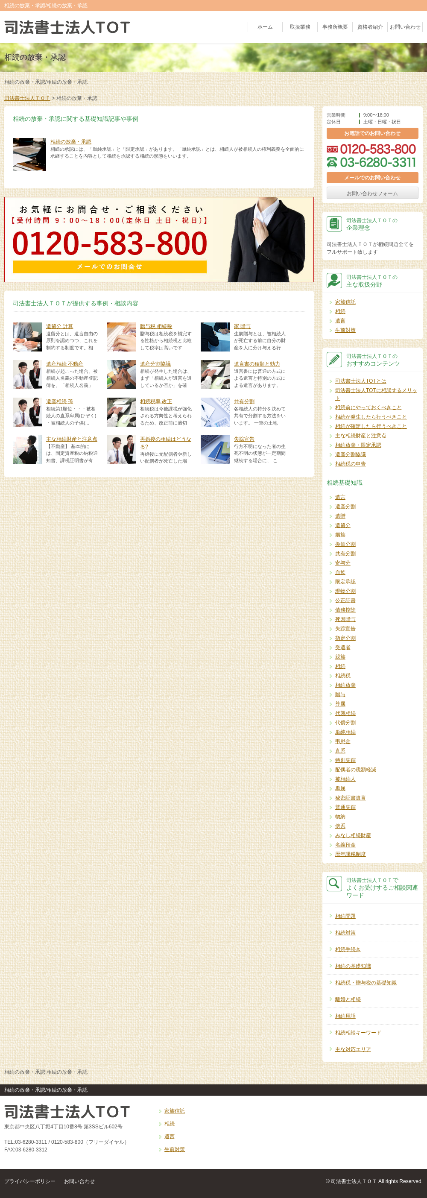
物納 (340, 817)
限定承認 (345, 582)
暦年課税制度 (350, 854)
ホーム (265, 27)
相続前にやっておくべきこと (368, 407)
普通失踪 (345, 807)
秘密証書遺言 (350, 798)
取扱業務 (300, 27)
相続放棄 (345, 685)
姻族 (340, 535)
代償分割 (345, 723)
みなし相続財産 (353, 835)
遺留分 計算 (59, 326)
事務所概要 (335, 27)
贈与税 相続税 (156, 326)
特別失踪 (345, 760)
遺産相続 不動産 (64, 364)
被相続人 (345, 779)
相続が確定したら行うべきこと (371, 426)
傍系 (340, 826)
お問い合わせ (405, 27)
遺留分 (343, 525)
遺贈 (340, 516)
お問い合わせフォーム (372, 193)
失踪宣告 (244, 439)
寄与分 (343, 563)
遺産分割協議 (155, 364)
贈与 (340, 694)
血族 (340, 572)
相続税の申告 (350, 464)
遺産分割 (345, 507)
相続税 (343, 676)
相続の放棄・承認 (70, 142)
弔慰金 (343, 741)
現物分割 (345, 591)
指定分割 (345, 638)
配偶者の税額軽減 (355, 770)
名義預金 (345, 845)
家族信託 (345, 302)
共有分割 (244, 401)
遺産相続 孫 (59, 401)
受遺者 (343, 647)
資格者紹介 (370, 27)
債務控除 (345, 610)
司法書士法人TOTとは (360, 381)
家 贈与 (242, 326)
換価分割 (345, 544)
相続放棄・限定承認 (358, 445)
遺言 (340, 321)
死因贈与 (345, 619)
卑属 (340, 788)
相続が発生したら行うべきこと (371, 417)
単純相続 (345, 732)
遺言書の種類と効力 (257, 364)
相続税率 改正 (156, 401)
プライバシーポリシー (30, 1181)
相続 (340, 311)
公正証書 (345, 600)
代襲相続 (345, 713)
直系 (340, 751)
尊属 (340, 704)
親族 (340, 657)
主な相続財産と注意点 (71, 439)
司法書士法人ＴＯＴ (27, 98)
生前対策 (345, 330)
